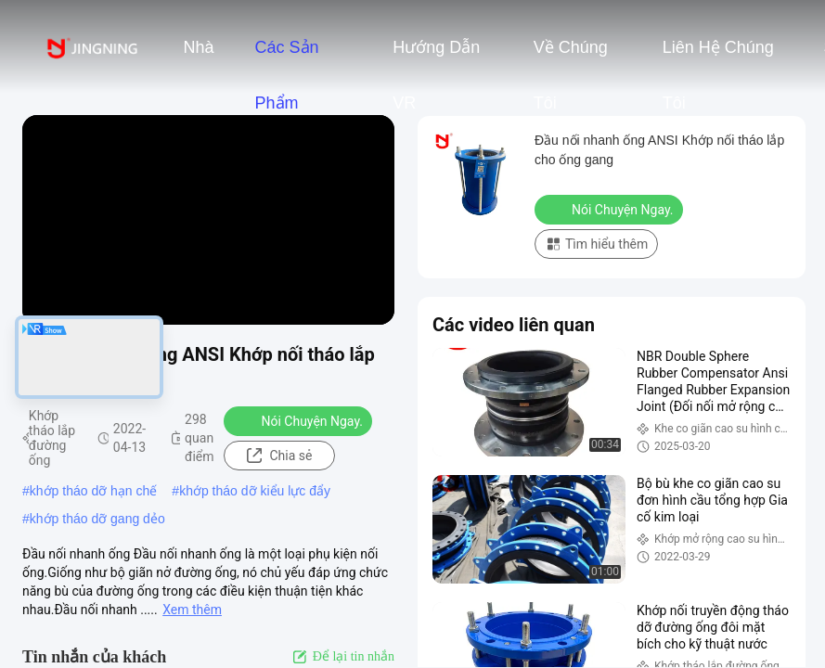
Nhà (198, 47)
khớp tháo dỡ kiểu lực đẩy (254, 490)
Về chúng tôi (571, 56)
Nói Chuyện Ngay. (300, 420)
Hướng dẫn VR (436, 56)
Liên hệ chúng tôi (718, 56)
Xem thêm (192, 609)
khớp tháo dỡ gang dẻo (97, 518)
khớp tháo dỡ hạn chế (94, 490)
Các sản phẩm (286, 56)
